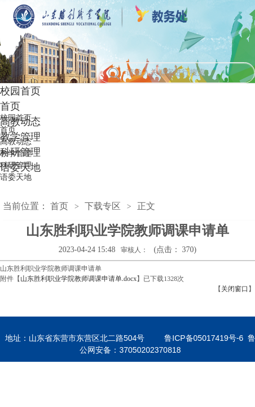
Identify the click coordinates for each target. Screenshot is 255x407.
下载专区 (103, 206)
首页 (59, 206)
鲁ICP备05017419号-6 (203, 338)
